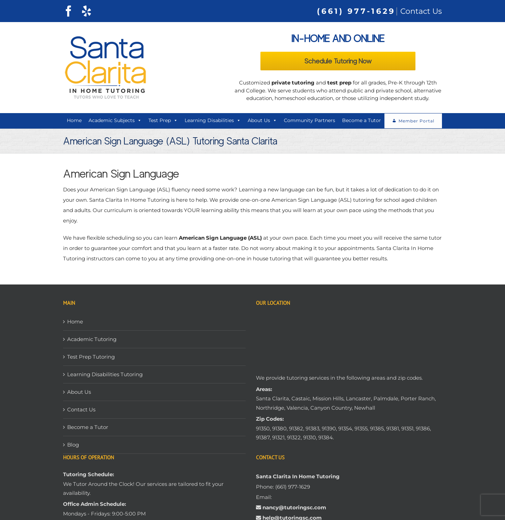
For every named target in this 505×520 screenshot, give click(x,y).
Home (74, 120)
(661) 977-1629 (356, 11)
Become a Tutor (361, 120)
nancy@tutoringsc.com (294, 507)
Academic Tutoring (91, 339)
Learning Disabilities (213, 120)
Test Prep (163, 120)
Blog (73, 444)
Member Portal (416, 120)
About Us (262, 120)
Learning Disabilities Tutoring (105, 374)
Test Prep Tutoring (91, 356)
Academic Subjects (115, 120)
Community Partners (309, 120)
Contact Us (421, 11)
